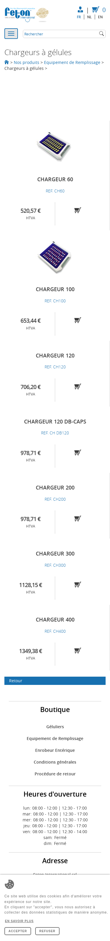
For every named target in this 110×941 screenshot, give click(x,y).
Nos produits (26, 62)
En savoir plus (19, 921)
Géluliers (55, 726)
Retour (15, 680)
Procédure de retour (55, 774)
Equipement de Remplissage (72, 62)
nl (89, 16)
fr (79, 16)
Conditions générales (55, 762)
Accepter (18, 931)
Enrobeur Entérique (55, 750)
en (100, 16)
